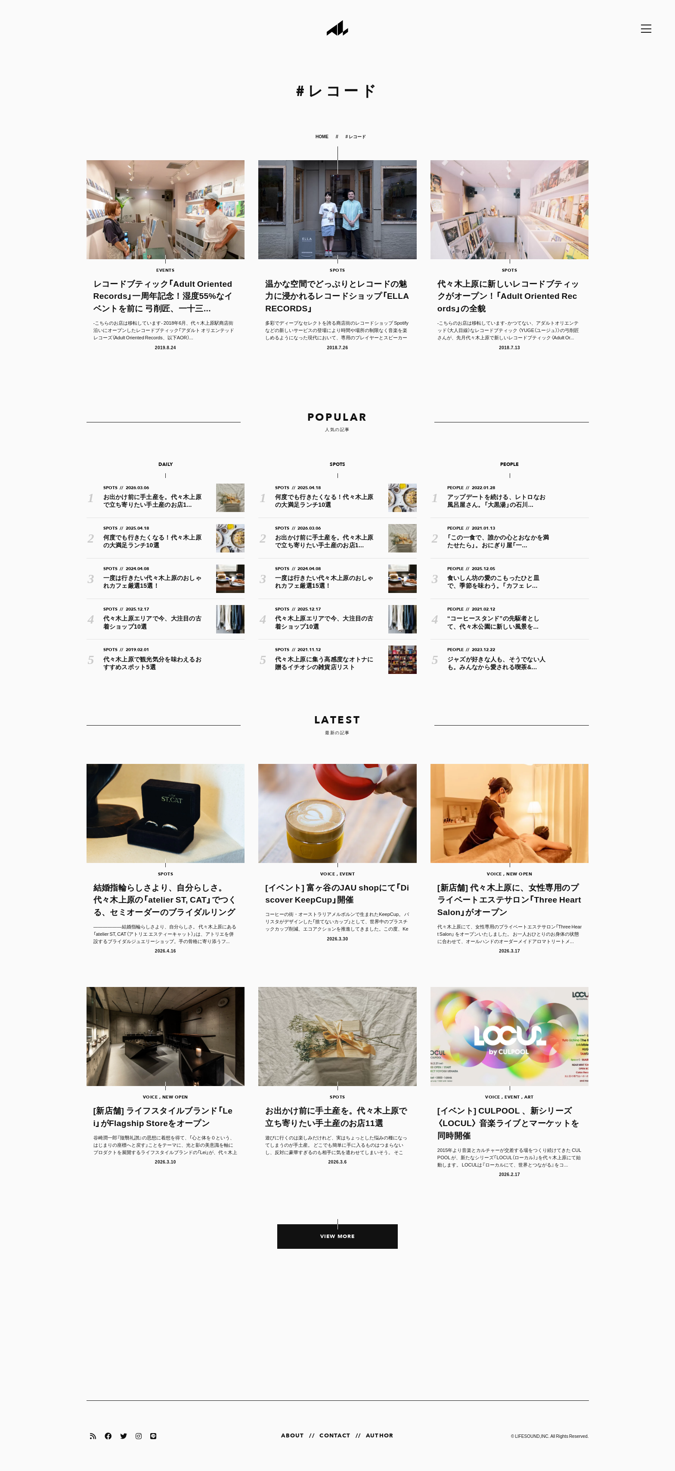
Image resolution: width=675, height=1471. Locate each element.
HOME (322, 136)
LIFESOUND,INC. (532, 1436)
